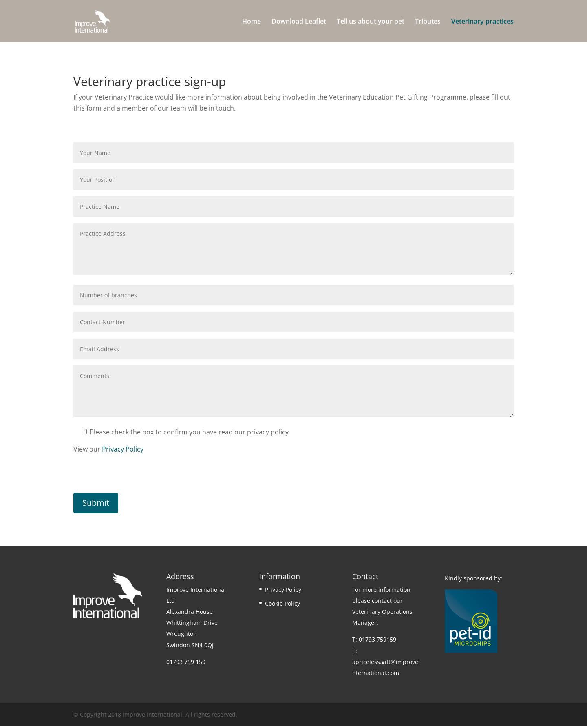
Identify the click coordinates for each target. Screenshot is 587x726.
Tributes (428, 22)
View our (108, 449)
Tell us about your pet (370, 22)
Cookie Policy (282, 603)
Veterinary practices (482, 22)
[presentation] (135, 477)
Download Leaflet (298, 22)
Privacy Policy (122, 449)
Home (251, 22)
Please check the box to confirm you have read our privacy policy (185, 431)
